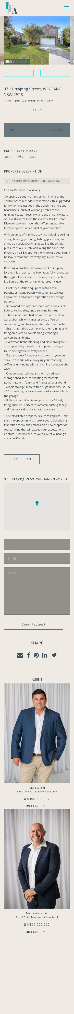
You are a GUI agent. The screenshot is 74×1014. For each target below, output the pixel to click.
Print (37, 110)
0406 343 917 (37, 799)
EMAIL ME (37, 806)
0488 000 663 (37, 924)
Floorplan (21, 459)
